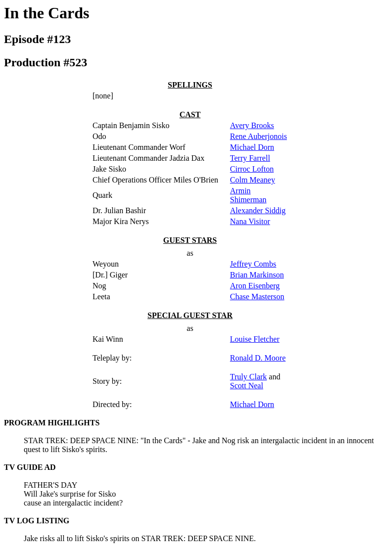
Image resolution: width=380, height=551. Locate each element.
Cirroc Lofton (252, 169)
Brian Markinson (257, 275)
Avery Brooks (252, 125)
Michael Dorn (252, 147)
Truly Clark (248, 376)
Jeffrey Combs (253, 264)
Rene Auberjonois (258, 136)
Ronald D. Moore (257, 358)
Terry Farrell (250, 158)
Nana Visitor (250, 221)
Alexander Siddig (257, 210)
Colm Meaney (252, 180)
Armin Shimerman (248, 195)
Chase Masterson (257, 296)
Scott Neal (246, 385)
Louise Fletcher (255, 339)
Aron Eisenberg (255, 285)
